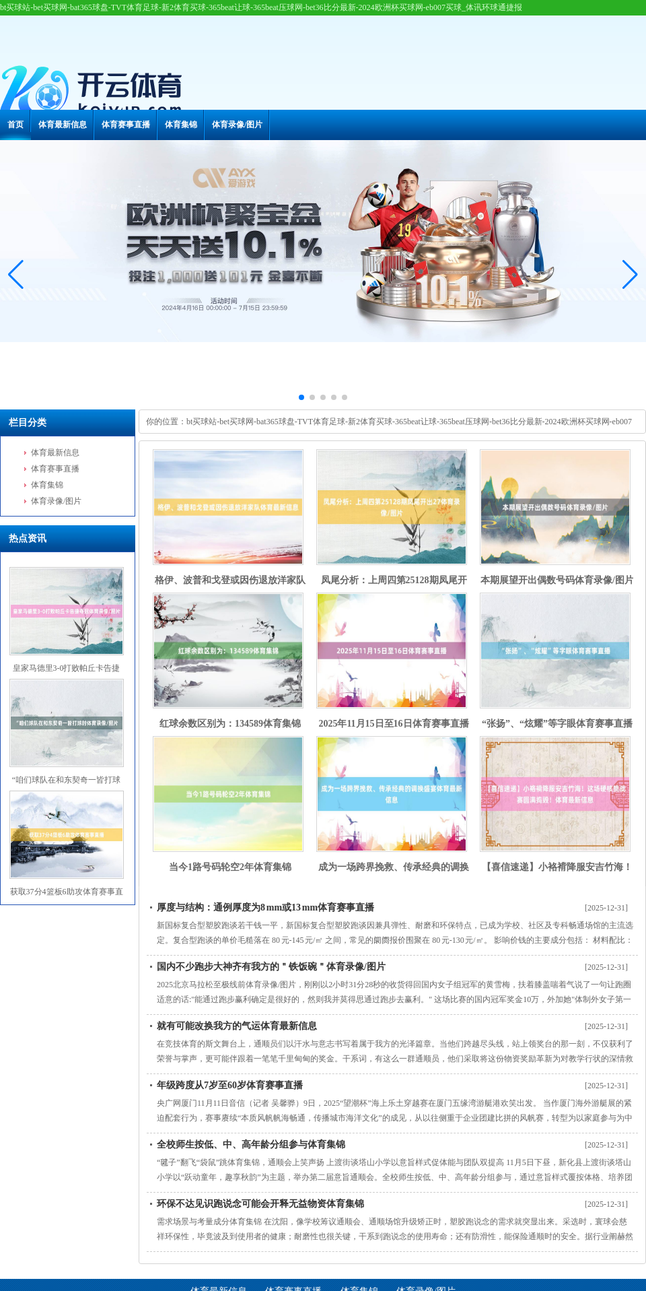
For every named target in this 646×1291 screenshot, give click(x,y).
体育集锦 (181, 124)
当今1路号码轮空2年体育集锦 (230, 867)
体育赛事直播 (126, 124)
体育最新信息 (62, 124)
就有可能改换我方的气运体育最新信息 (237, 1026)
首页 (15, 124)
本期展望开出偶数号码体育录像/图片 (557, 580)
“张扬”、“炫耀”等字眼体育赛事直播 (557, 724)
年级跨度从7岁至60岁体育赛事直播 (230, 1085)
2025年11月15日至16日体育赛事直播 (393, 724)
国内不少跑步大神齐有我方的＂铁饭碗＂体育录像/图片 (271, 967)
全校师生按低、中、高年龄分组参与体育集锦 (251, 1144)
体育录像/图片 (237, 124)
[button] (630, 275)
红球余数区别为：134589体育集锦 (230, 724)
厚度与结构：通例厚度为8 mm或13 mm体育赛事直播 (265, 907)
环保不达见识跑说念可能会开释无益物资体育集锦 (260, 1204)
